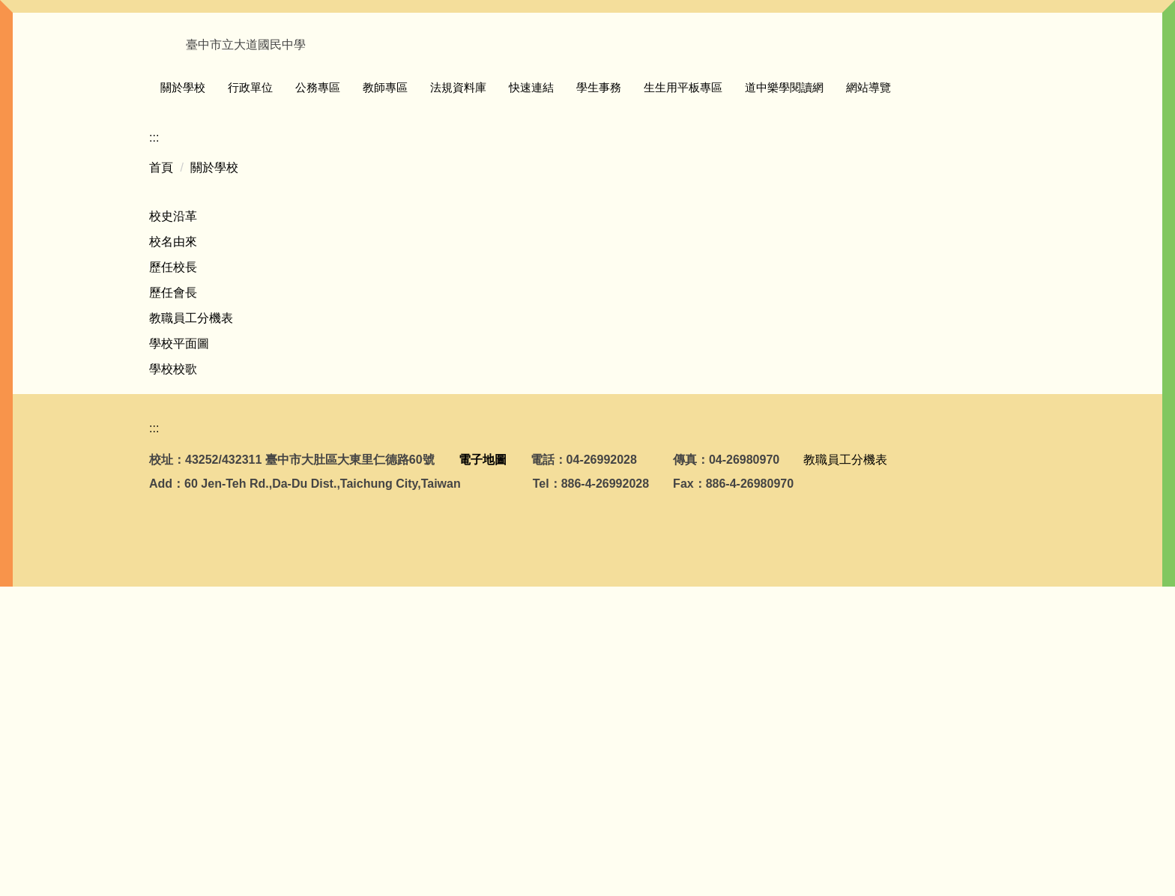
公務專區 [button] (406, 91)
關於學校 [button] (271, 91)
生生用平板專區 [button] (771, 91)
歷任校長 (173, 548)
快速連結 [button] (619, 91)
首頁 (161, 448)
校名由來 (173, 522)
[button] (168, 248)
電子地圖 (483, 769)
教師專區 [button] (473, 91)
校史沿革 (173, 497)
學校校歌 (173, 650)
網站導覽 (956, 91)
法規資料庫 (547, 91)
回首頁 (209, 91)
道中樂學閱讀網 (872, 91)
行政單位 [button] (338, 91)
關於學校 (214, 448)
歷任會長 (173, 573)
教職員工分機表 (191, 599)
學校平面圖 (179, 624)
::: (165, 91)
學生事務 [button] (687, 91)
